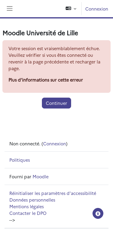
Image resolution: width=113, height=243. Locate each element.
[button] (71, 8)
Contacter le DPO (27, 213)
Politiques (19, 160)
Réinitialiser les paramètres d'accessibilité (52, 193)
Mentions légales (26, 206)
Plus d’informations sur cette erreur (45, 79)
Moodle (41, 176)
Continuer (56, 103)
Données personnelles (32, 199)
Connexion (96, 8)
